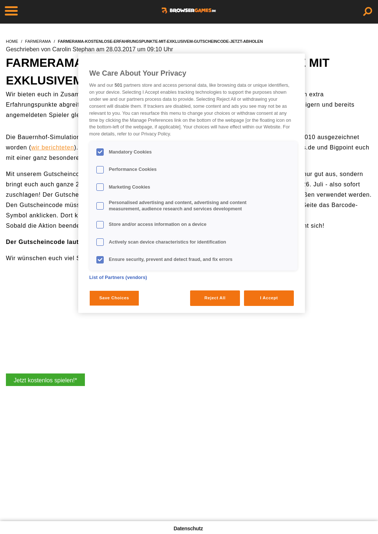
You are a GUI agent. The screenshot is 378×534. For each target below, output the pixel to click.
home (12, 41)
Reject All (215, 298)
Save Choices (114, 298)
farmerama (38, 41)
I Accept (269, 298)
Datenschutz (188, 528)
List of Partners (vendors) (118, 277)
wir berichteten (52, 147)
